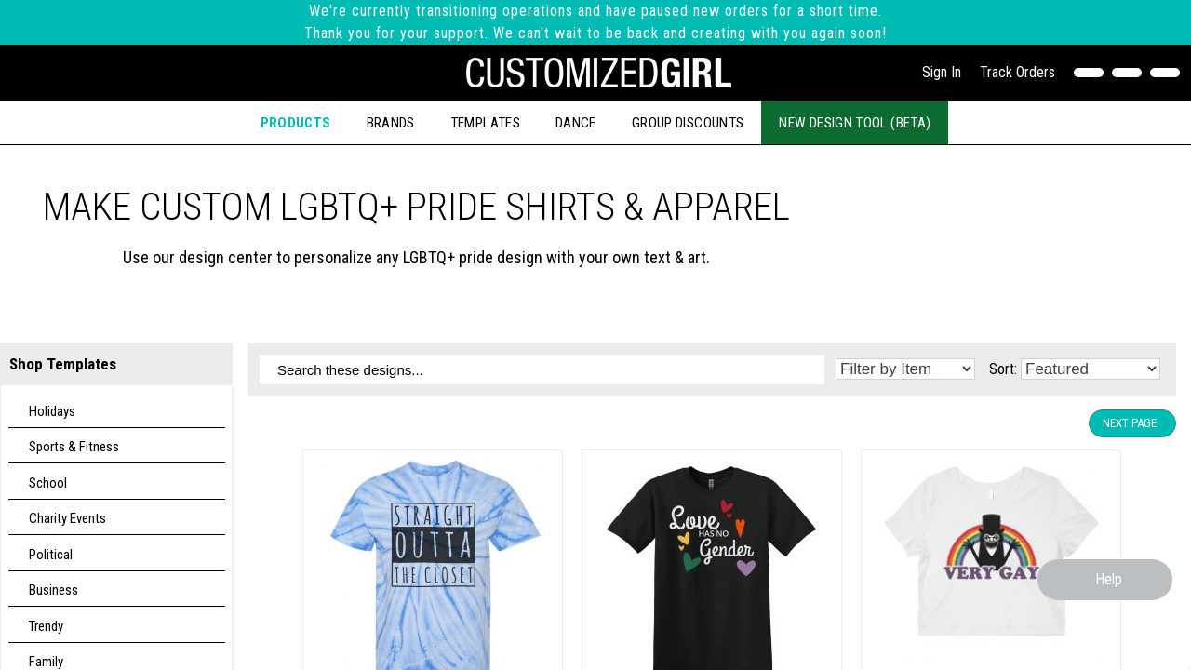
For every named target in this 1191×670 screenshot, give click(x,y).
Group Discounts (687, 122)
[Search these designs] (542, 369)
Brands (391, 122)
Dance (575, 122)
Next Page (1130, 423)
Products (296, 122)
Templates (485, 122)
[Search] (1131, 72)
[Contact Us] (1093, 72)
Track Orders (1017, 72)
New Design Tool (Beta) (854, 122)
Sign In (941, 72)
